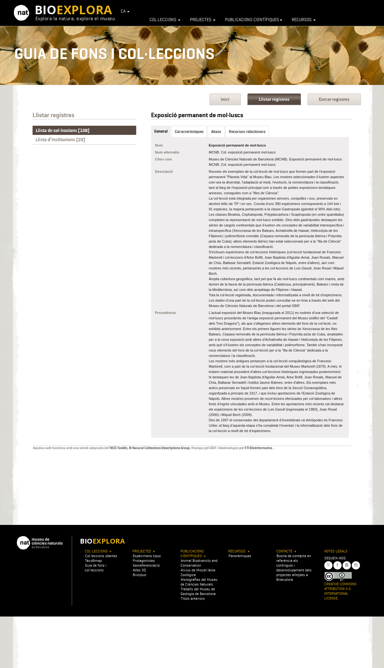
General (161, 131)
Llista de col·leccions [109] (62, 130)
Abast (216, 131)
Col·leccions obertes (101, 555)
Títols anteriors (193, 598)
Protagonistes (144, 560)
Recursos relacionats (247, 131)
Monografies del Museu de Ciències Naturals (198, 582)
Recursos (304, 19)
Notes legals (336, 551)
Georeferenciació (146, 565)
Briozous (139, 574)
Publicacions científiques (253, 19)
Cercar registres (334, 99)
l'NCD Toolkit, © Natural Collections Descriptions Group (149, 448)
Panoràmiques (240, 555)
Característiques (189, 131)
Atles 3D (139, 570)
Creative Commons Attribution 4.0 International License (340, 590)
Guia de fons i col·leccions (96, 567)
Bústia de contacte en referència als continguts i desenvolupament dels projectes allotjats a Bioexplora (294, 567)
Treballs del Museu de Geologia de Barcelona (198, 591)
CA (125, 11)
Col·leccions (164, 19)
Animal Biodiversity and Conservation (198, 563)
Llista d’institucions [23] (60, 139)
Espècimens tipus (147, 555)
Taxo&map (93, 560)
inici (225, 99)
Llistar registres (274, 99)
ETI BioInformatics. (259, 448)
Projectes (203, 19)
